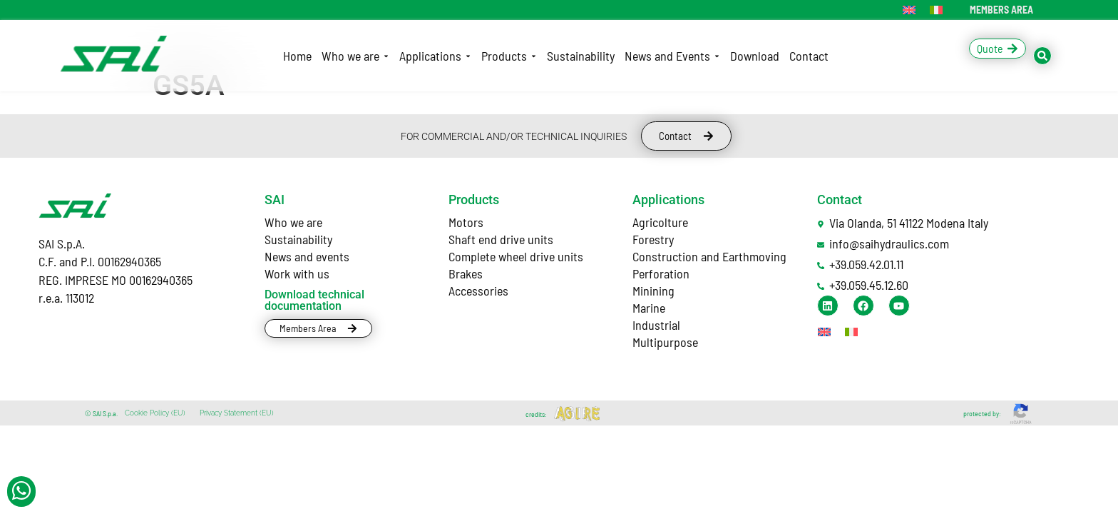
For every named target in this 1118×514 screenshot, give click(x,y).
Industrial (656, 325)
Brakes (465, 273)
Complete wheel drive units (515, 256)
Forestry (653, 239)
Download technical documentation (314, 300)
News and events (307, 256)
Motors (465, 222)
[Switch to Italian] (936, 9)
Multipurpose (665, 342)
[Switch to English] (909, 9)
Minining (653, 290)
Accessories (478, 290)
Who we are (293, 222)
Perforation (660, 273)
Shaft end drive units (500, 239)
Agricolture (660, 222)
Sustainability (298, 239)
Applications (668, 199)
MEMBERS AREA (1001, 10)
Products (473, 199)
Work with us (297, 273)
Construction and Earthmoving (709, 256)
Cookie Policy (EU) (155, 413)
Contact (839, 199)
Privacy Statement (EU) (237, 413)
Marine (648, 308)
